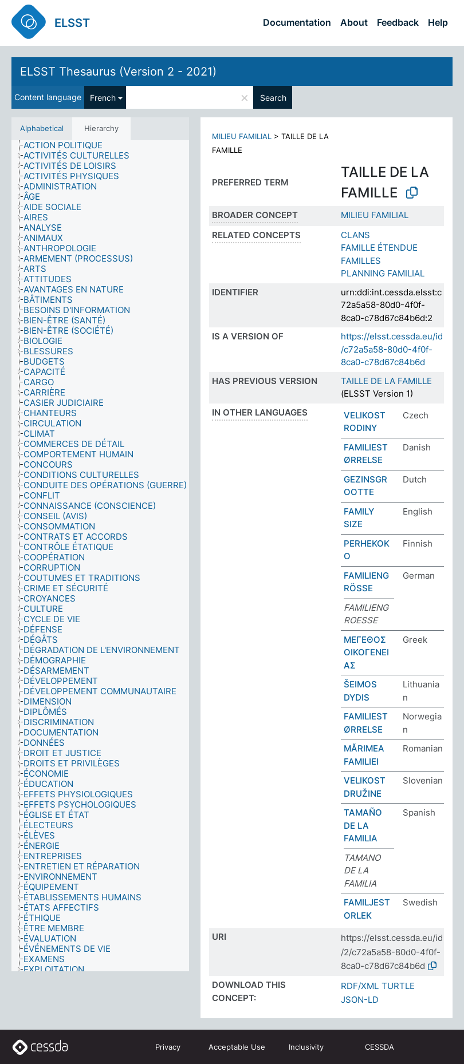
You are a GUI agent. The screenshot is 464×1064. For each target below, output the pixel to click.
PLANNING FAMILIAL (382, 273)
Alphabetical (42, 128)
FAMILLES (361, 260)
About (354, 22)
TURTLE (398, 985)
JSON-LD (360, 999)
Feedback (398, 22)
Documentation (297, 22)
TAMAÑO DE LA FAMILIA (363, 825)
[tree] (100, 555)
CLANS (355, 235)
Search (273, 97)
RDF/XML (360, 985)
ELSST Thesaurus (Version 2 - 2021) (118, 71)
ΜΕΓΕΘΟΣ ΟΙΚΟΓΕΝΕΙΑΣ (366, 652)
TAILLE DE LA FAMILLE (386, 380)
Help (438, 22)
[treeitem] (68, 145)
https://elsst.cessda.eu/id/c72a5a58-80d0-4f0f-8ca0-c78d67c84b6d (392, 349)
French (103, 97)
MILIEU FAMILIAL (242, 136)
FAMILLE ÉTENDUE (379, 247)
